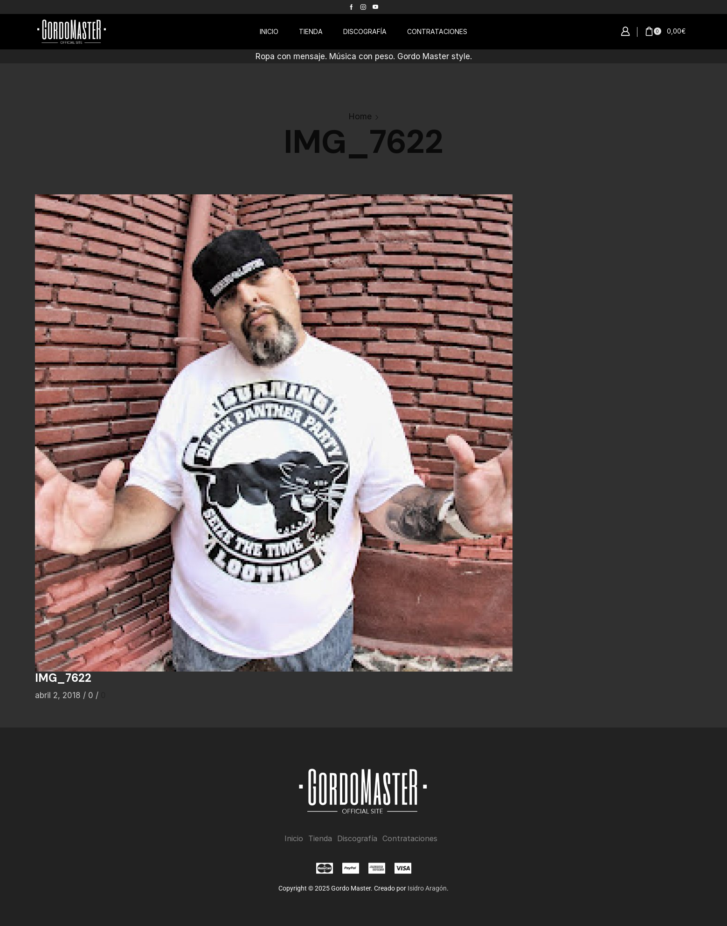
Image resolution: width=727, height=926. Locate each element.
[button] (625, 31)
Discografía (357, 838)
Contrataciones (409, 838)
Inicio (293, 838)
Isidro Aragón (427, 888)
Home (360, 116)
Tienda (320, 838)
